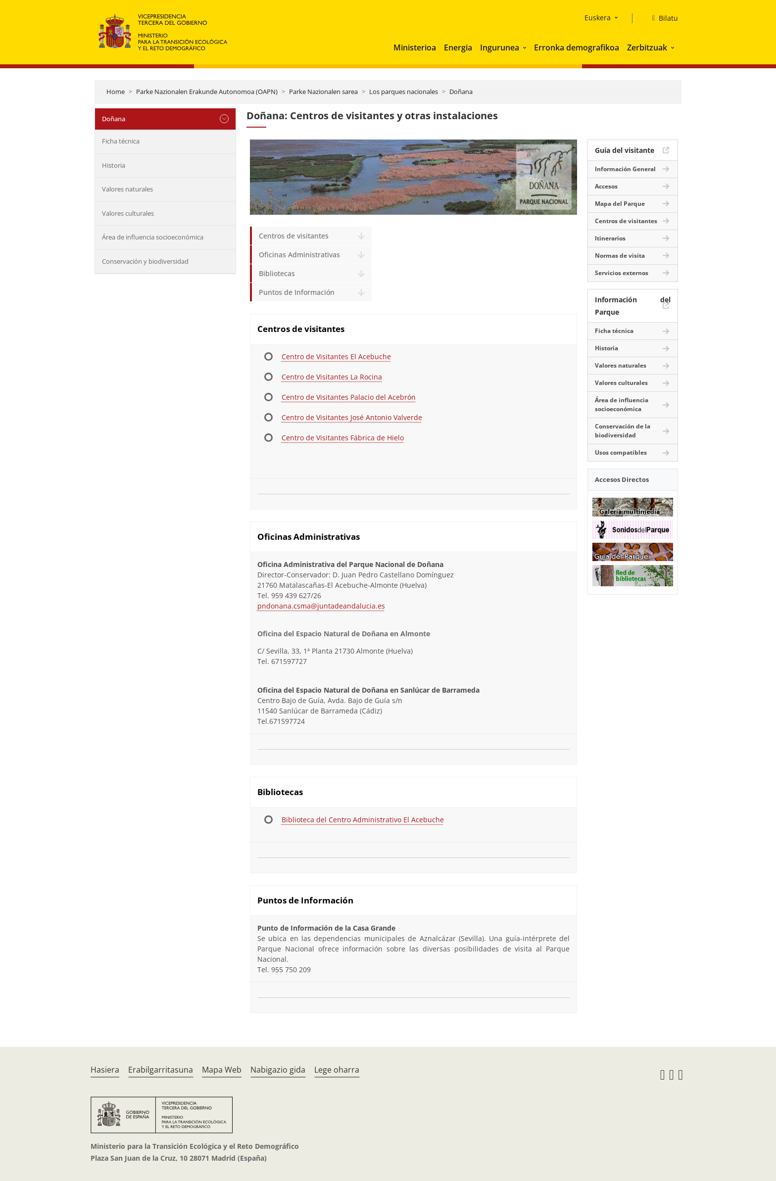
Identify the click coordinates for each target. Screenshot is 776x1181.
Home (115, 91)
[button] (525, 47)
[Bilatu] (661, 18)
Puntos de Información (297, 292)
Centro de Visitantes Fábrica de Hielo (343, 437)
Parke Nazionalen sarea (323, 91)
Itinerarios (610, 238)
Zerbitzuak (647, 47)
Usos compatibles (621, 452)
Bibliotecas (277, 273)
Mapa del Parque (620, 203)
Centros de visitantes (294, 235)
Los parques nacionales (403, 91)
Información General (625, 169)
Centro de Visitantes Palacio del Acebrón (349, 397)
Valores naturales (127, 189)
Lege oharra (336, 1069)
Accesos (606, 186)
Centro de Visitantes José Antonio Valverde (352, 417)
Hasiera (105, 1069)
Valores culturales (128, 213)
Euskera (597, 17)
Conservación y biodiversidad (145, 261)
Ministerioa (414, 47)
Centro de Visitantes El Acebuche (336, 356)
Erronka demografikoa (576, 47)
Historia (113, 165)
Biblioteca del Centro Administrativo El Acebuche (363, 819)
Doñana (461, 91)
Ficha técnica (121, 141)
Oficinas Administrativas (299, 254)
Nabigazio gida (277, 1069)
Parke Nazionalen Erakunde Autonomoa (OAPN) (207, 91)
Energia (458, 47)
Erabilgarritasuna (160, 1069)
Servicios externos (621, 273)
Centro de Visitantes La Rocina (332, 376)
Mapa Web (222, 1069)
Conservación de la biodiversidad (622, 430)
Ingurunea (499, 47)
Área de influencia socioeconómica (152, 237)
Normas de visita (620, 255)
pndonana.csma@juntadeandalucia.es (321, 606)
